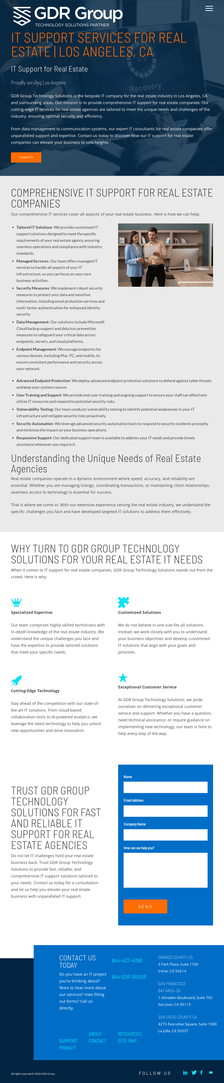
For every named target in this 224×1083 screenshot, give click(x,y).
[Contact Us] (26, 157)
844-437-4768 (127, 960)
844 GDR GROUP (129, 976)
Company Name (135, 824)
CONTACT (98, 1041)
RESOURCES (130, 1034)
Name (129, 776)
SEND (145, 906)
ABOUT (95, 1034)
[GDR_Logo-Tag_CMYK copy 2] (68, 16)
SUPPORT (68, 1041)
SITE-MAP (127, 1041)
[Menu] (208, 11)
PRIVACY (67, 1048)
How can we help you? (139, 848)
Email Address (135, 800)
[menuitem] (208, 11)
